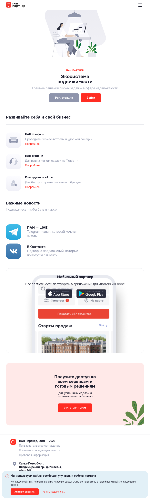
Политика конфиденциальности (39, 450)
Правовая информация (34, 455)
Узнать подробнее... (54, 491)
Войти (91, 97)
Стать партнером (75, 407)
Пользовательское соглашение (39, 445)
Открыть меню (140, 7)
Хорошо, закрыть (25, 491)
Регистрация (64, 97)
